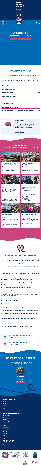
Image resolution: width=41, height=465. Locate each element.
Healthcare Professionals (7, 415)
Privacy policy (5, 433)
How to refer (5, 417)
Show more (20, 234)
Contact (4, 401)
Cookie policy (5, 431)
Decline (19, 22)
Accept (19, 19)
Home (2, 27)
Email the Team (20, 381)
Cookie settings (5, 429)
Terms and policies (6, 427)
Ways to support (8, 27)
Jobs (4, 408)
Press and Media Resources (8, 410)
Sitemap (4, 435)
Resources (5, 419)
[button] (21, 86)
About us (4, 403)
